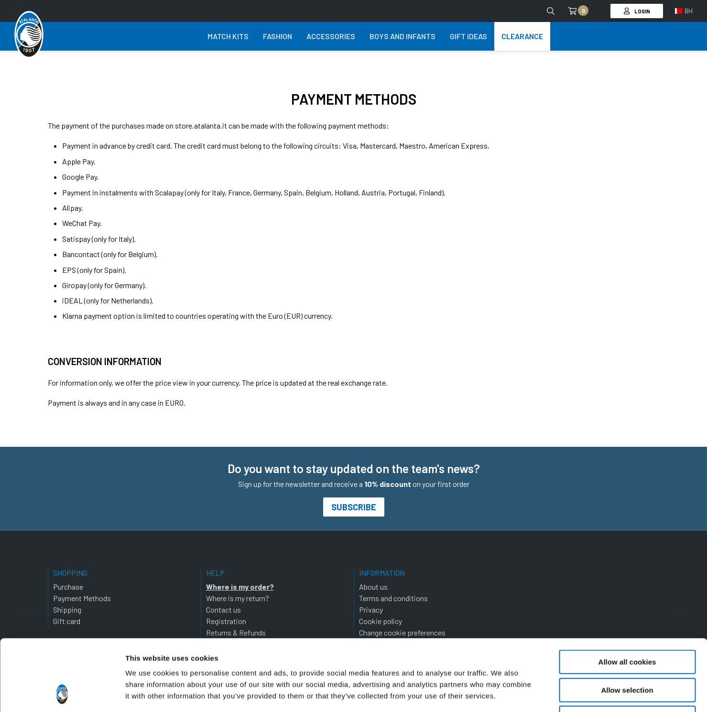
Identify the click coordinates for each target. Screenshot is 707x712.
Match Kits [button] (228, 36)
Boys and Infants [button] (402, 36)
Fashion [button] (277, 36)
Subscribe (353, 507)
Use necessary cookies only (627, 651)
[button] (684, 11)
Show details (501, 693)
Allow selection (627, 623)
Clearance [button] (522, 36)
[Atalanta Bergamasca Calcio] (29, 35)
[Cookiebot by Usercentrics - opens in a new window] (62, 693)
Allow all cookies (627, 595)
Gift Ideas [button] (468, 36)
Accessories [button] (330, 36)
